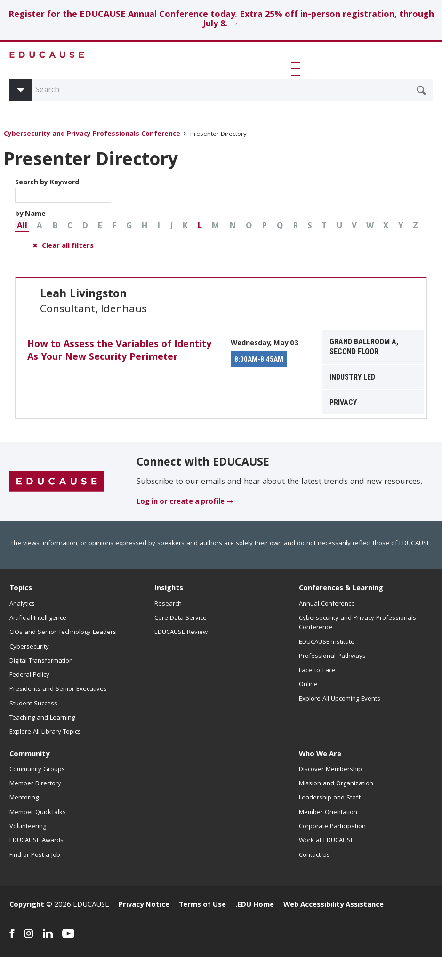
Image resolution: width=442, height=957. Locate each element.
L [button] (199, 226)
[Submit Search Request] (421, 90)
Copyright (26, 905)
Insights (168, 589)
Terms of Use (202, 905)
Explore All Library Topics (45, 732)
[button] (297, 68)
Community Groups (37, 770)
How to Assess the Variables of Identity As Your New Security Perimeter (119, 351)
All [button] (22, 226)
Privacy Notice (144, 905)
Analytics (22, 604)
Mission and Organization (336, 784)
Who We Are (320, 755)
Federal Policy (29, 675)
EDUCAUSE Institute (326, 642)
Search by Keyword (63, 190)
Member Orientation (328, 812)
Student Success (33, 704)
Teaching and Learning (42, 718)
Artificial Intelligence (37, 618)
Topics (20, 589)
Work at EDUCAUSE (326, 841)
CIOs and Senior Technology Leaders (62, 632)
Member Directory (35, 784)
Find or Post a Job (34, 855)
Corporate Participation (332, 827)
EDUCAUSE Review (181, 632)
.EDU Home (254, 905)
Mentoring (24, 798)
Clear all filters (68, 246)
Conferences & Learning (341, 589)
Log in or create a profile (181, 502)
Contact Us (314, 855)
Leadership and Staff (330, 798)
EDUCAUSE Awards (36, 841)
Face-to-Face (317, 670)
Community (29, 755)
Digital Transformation (41, 661)
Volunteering (27, 827)
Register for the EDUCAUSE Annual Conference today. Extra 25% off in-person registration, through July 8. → (221, 20)
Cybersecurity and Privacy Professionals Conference (92, 134)
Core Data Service (180, 618)
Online (308, 685)
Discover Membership (330, 770)
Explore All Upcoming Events (339, 699)
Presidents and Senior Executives (58, 689)
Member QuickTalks (37, 812)
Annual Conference (327, 604)
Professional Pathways (332, 656)
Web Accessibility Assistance (333, 905)
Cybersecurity (29, 647)
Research (168, 604)
